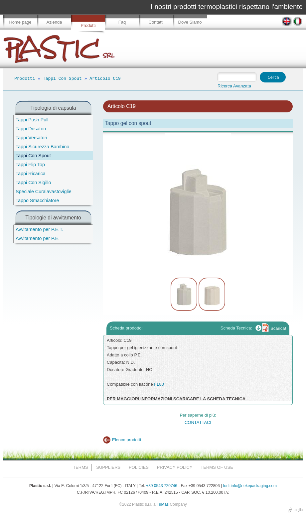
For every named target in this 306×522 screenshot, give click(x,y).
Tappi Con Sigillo (33, 182)
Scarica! (278, 328)
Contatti (156, 22)
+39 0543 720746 (161, 485)
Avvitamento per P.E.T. (39, 229)
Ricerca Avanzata (234, 85)
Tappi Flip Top (30, 164)
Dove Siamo (190, 22)
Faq (122, 22)
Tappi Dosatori (31, 128)
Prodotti (88, 25)
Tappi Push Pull (32, 119)
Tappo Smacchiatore (37, 200)
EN (287, 21)
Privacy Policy (175, 467)
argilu (299, 510)
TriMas (163, 504)
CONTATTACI (198, 422)
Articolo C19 (105, 78)
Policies (139, 467)
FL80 (159, 384)
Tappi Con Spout (62, 78)
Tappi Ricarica (31, 173)
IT (298, 21)
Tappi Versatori (31, 137)
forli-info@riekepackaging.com (250, 485)
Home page (20, 22)
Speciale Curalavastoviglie (44, 191)
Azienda (54, 22)
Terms (80, 467)
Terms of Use (217, 467)
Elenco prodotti (126, 439)
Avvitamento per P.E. (38, 238)
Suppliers (108, 467)
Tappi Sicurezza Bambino (42, 146)
